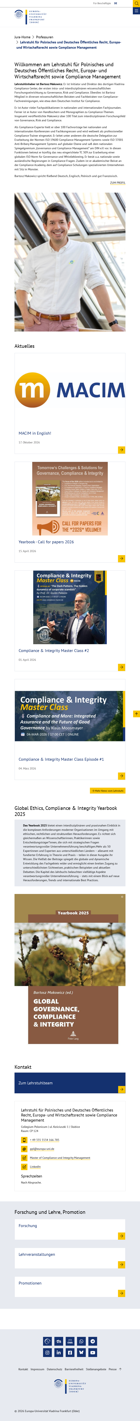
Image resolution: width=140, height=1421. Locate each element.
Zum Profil (117, 183)
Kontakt (23, 1369)
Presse (113, 1369)
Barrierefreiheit (74, 1369)
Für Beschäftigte (102, 3)
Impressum (37, 1369)
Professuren (44, 37)
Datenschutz (54, 1369)
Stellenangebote (96, 1369)
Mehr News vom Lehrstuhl (107, 790)
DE (115, 3)
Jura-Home (22, 37)
